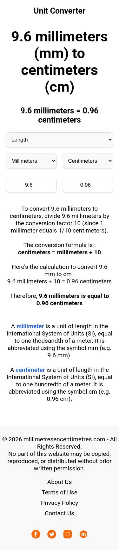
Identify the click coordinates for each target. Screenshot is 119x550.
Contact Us (59, 513)
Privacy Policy (59, 502)
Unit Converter (59, 10)
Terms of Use (59, 492)
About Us (59, 482)
